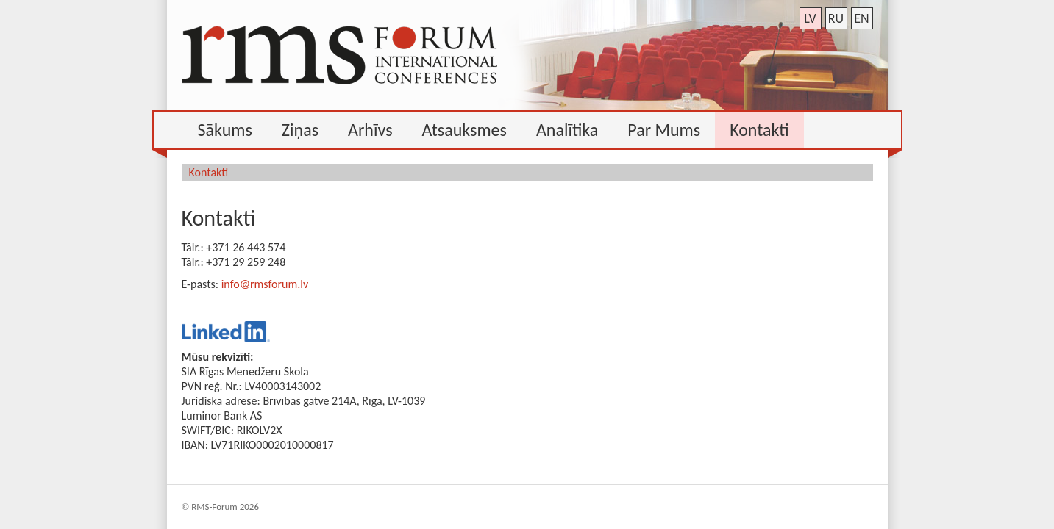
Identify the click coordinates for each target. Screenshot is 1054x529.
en (861, 18)
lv (810, 18)
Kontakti (209, 172)
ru (836, 18)
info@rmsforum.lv (264, 284)
